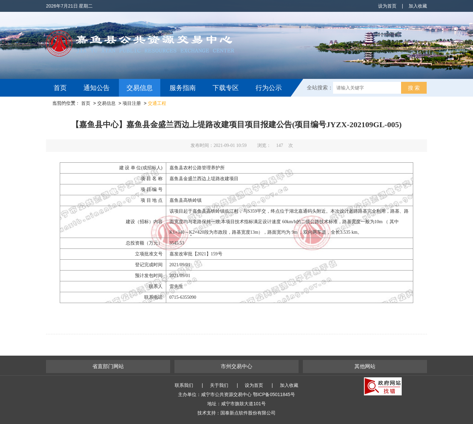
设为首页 (387, 6)
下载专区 (226, 87)
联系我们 (184, 385)
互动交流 (68, 105)
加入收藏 (418, 6)
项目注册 (132, 103)
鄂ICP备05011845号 (274, 394)
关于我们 (219, 385)
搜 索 (414, 88)
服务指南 (182, 87)
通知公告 (96, 87)
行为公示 (269, 87)
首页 (60, 87)
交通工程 (157, 103)
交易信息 (139, 87)
